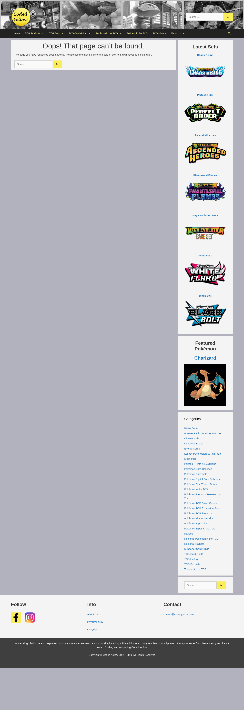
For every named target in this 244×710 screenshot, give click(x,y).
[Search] (228, 17)
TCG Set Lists (192, 564)
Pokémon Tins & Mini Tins (199, 518)
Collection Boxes (193, 443)
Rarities (188, 533)
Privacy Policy (95, 621)
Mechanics (190, 458)
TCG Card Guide (81, 33)
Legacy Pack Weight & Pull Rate (202, 453)
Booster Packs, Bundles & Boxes (202, 433)
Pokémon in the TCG (110, 33)
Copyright (92, 629)
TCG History (159, 33)
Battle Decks (191, 428)
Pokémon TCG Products (198, 513)
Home (17, 33)
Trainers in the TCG (137, 33)
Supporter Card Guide (196, 548)
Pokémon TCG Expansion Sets (201, 508)
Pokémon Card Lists (195, 474)
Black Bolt (205, 295)
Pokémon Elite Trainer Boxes (200, 484)
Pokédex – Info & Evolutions (200, 463)
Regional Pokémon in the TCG (201, 538)
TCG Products (36, 33)
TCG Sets (57, 33)
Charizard (205, 358)
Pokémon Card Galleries (198, 468)
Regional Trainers (194, 543)
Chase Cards (191, 438)
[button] (229, 33)
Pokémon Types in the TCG (200, 528)
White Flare (205, 255)
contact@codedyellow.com (179, 614)
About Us (179, 33)
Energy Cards (192, 448)
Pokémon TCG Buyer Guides (200, 503)
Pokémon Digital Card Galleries (202, 479)
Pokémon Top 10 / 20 (196, 523)
